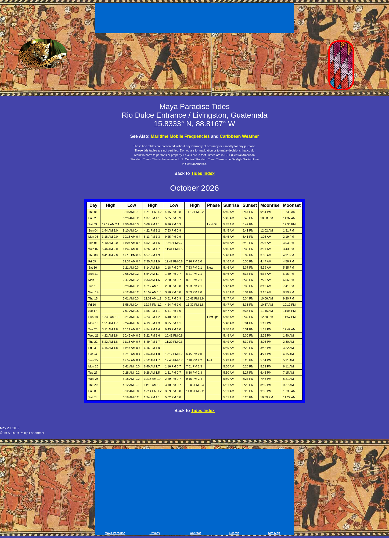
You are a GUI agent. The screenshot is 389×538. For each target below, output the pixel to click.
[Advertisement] (194, 19)
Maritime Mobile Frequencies (180, 136)
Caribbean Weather (239, 136)
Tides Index (203, 173)
